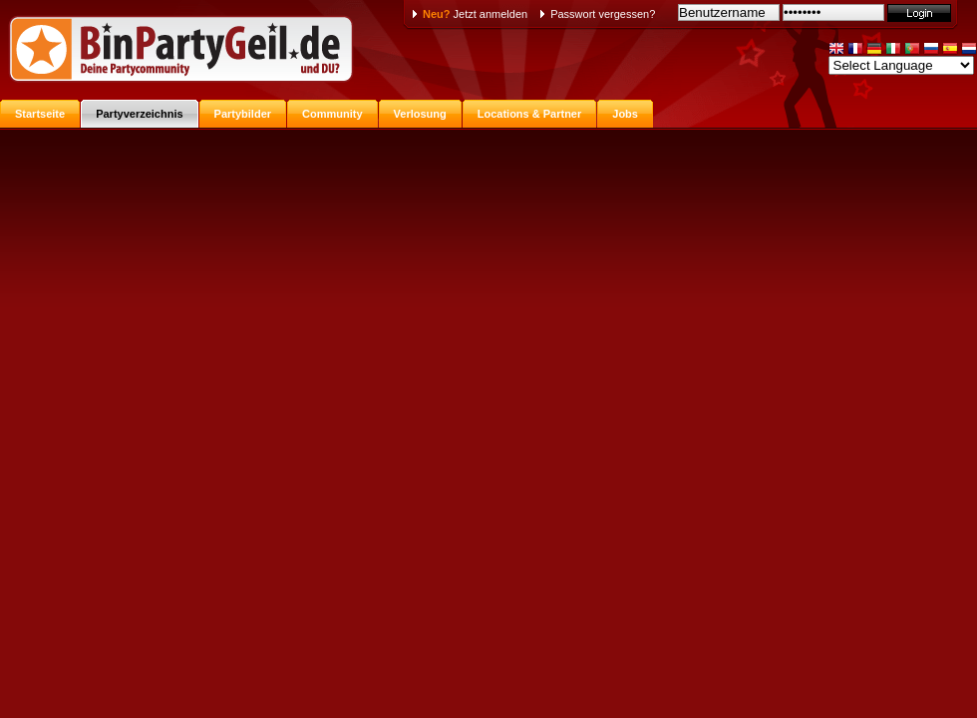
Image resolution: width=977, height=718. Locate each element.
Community (332, 114)
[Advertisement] (489, 277)
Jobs (625, 114)
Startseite (40, 114)
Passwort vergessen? (602, 14)
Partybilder (242, 114)
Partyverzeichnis (139, 114)
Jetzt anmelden (475, 14)
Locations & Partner (530, 114)
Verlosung (420, 114)
